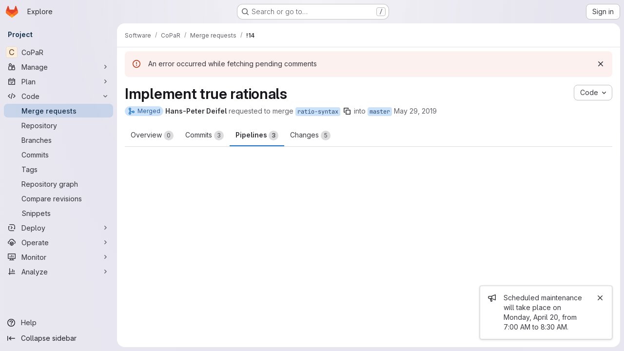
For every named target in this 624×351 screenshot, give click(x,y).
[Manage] (58, 67)
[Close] (600, 298)
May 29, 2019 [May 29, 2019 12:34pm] (415, 111)
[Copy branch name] (347, 111)
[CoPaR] (58, 52)
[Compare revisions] (58, 198)
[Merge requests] (58, 110)
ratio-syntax (317, 112)
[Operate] (58, 242)
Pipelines (256, 135)
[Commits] (58, 154)
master (380, 112)
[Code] (58, 96)
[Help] (58, 323)
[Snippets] (58, 213)
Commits (204, 135)
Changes (310, 135)
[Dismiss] (600, 64)
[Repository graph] (58, 184)
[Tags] (58, 169)
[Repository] (58, 125)
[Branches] (58, 140)
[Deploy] (58, 227)
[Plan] (58, 81)
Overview (152, 135)
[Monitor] (58, 257)
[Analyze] (58, 271)
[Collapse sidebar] (58, 338)
